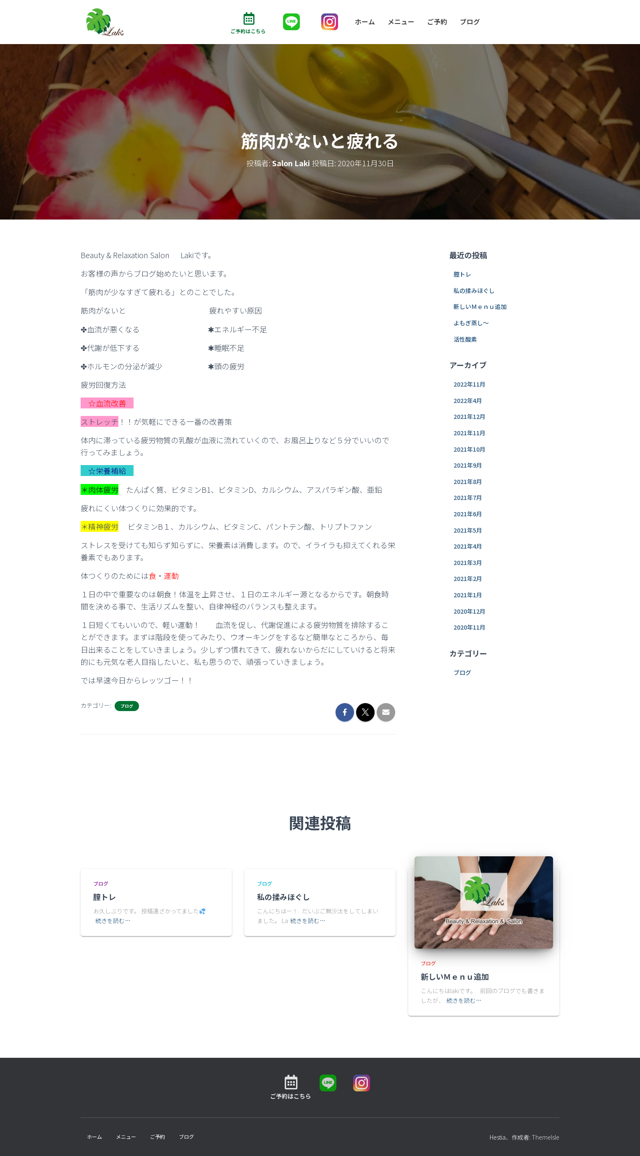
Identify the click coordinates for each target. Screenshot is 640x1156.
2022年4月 (468, 400)
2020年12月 (469, 611)
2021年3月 (468, 562)
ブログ (470, 22)
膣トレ (462, 274)
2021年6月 (468, 514)
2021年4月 (468, 546)
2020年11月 (469, 627)
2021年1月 (468, 595)
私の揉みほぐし (474, 290)
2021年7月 (468, 498)
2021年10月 (469, 449)
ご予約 (437, 22)
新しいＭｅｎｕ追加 (480, 307)
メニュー (401, 22)
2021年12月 (469, 417)
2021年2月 (468, 579)
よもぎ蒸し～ (471, 323)
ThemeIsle (545, 1137)
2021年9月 (468, 465)
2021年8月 (468, 481)
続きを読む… (113, 920)
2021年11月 (469, 433)
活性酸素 (465, 339)
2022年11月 (469, 384)
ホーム (365, 22)
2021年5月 (468, 530)
